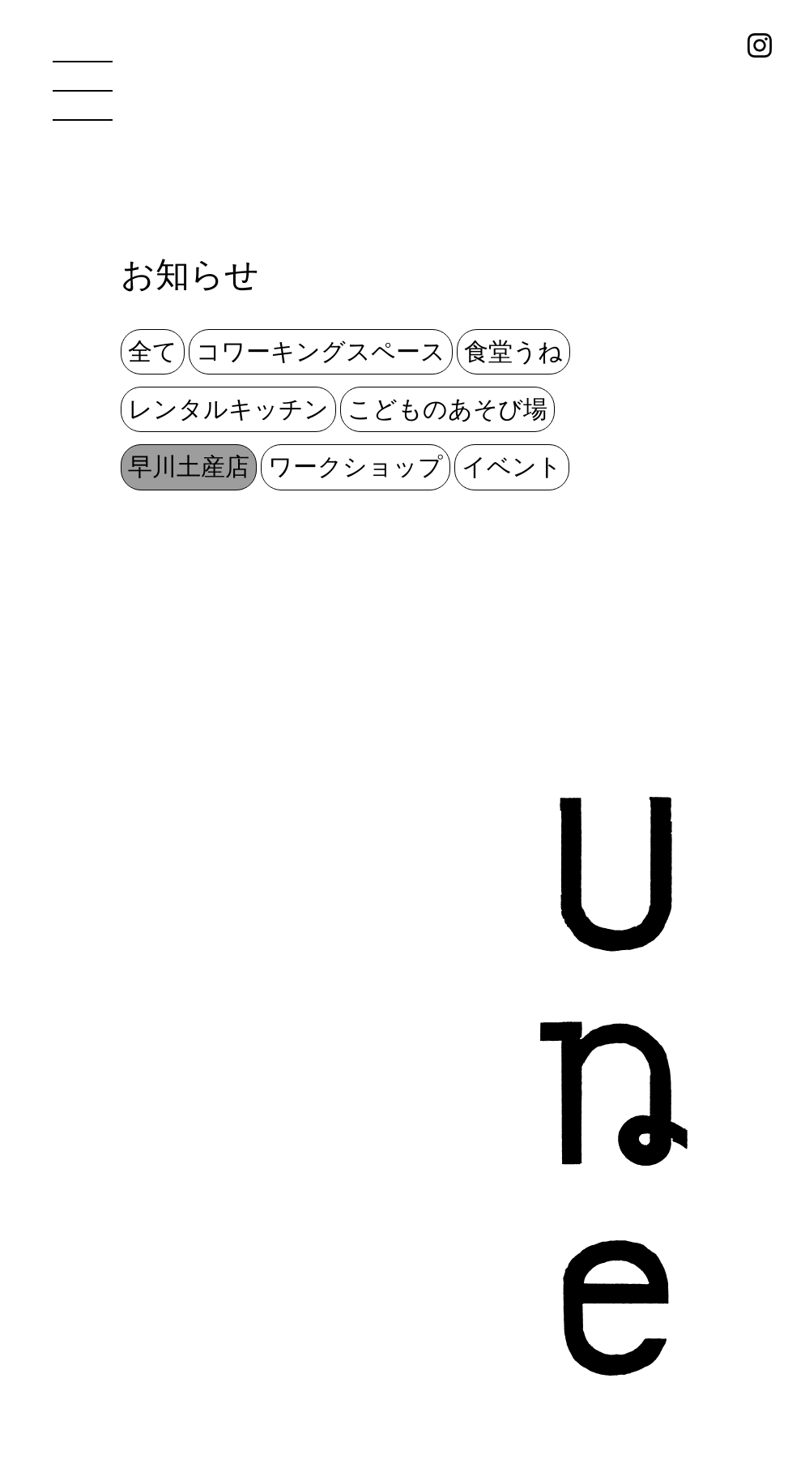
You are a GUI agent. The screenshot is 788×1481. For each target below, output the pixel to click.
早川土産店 (188, 467)
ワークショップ (355, 467)
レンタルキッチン (228, 409)
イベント (512, 467)
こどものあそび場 (447, 409)
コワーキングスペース (320, 352)
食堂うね (513, 352)
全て (152, 352)
